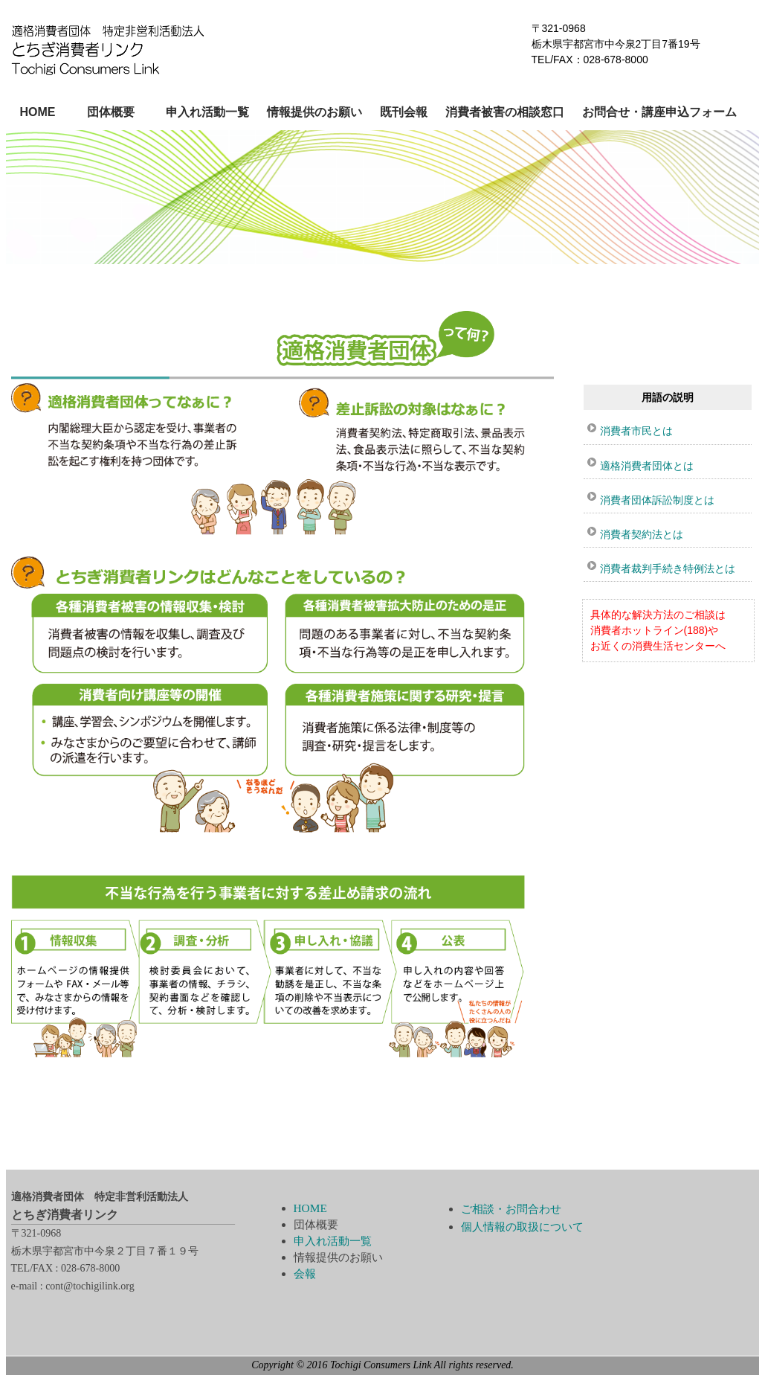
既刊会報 (403, 112)
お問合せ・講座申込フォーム (659, 112)
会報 (305, 1273)
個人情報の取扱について (522, 1226)
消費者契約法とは (641, 534)
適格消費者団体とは (647, 466)
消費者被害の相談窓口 (504, 112)
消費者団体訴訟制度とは (657, 500)
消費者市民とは (636, 431)
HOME (38, 112)
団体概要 (111, 112)
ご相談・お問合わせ (511, 1208)
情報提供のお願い (314, 112)
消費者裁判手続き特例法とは (667, 568)
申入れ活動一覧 (207, 112)
